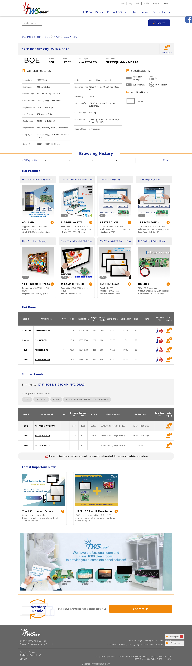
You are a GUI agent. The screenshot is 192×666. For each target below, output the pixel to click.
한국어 (156, 3)
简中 (138, 3)
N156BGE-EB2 (41, 340)
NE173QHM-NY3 (42, 445)
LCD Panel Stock (93, 12)
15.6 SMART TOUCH (72, 284)
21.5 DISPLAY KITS (71, 222)
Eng (130, 3)
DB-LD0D (143, 284)
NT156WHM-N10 (42, 359)
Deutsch (166, 3)
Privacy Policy (151, 640)
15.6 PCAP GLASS (109, 284)
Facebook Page (135, 640)
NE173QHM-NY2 (42, 435)
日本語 (146, 3)
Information (141, 12)
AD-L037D (28, 222)
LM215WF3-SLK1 (42, 330)
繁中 (123, 3)
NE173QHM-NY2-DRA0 (45, 426)
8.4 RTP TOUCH (108, 222)
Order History (161, 12)
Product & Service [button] (118, 12)
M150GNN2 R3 (41, 350)
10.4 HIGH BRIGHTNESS (36, 284)
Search (161, 23)
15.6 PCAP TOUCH (148, 222)
